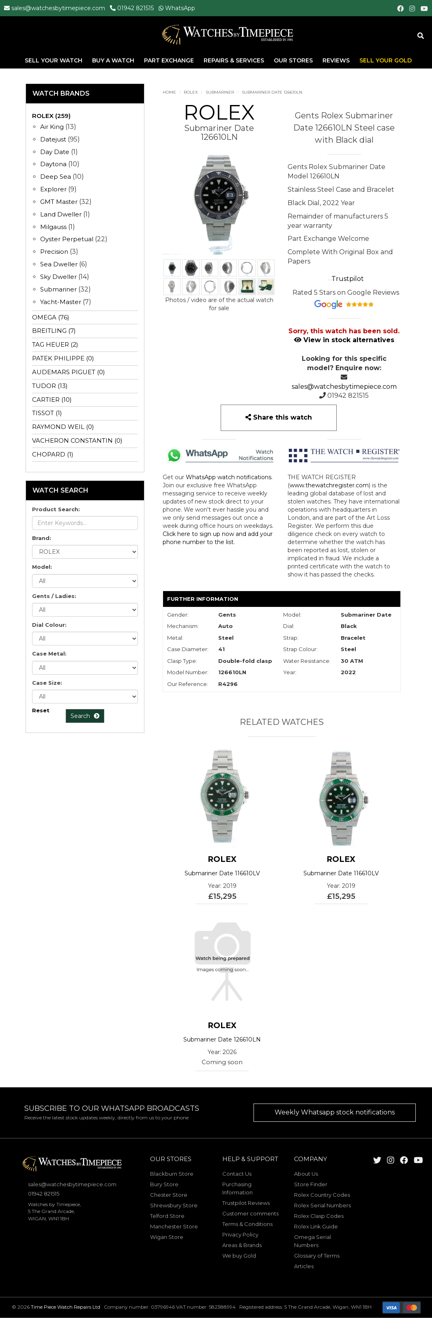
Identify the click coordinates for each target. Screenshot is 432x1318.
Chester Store (168, 1195)
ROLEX (191, 92)
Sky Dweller (58, 277)
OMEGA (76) (50, 317)
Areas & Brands (242, 1245)
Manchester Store (174, 1226)
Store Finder (310, 1184)
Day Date (54, 152)
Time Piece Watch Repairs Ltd (65, 1307)
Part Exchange (170, 60)
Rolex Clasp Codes (319, 1216)
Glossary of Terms (317, 1255)
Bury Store (164, 1184)
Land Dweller (61, 214)
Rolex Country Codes (322, 1195)
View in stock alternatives (344, 340)
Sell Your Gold (385, 60)
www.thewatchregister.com (329, 485)
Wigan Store (166, 1237)
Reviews (336, 60)
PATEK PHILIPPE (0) (63, 358)
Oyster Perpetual (66, 239)
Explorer (53, 189)
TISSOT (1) (47, 413)
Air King (52, 127)
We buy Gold (239, 1255)
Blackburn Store (171, 1173)
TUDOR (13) (50, 386)
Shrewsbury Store (174, 1205)
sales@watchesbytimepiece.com (58, 8)
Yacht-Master (60, 302)
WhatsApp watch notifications (228, 477)
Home (169, 92)
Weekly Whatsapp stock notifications (335, 1112)
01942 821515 (135, 8)
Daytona (53, 164)
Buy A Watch (114, 60)
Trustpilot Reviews (246, 1203)
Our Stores (293, 60)
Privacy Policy (240, 1234)
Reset (40, 710)
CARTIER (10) (52, 399)
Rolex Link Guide (316, 1226)
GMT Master (58, 202)
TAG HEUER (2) (55, 344)
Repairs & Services (235, 60)
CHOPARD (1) (52, 454)
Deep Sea (55, 176)
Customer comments (250, 1213)
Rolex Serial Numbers (322, 1205)
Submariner (220, 92)
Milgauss (53, 227)
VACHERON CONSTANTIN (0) (77, 440)
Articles (304, 1266)
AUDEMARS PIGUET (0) (68, 372)
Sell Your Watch (54, 60)
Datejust (53, 139)
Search (85, 716)
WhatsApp (180, 8)
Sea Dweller (58, 264)
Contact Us (236, 1173)
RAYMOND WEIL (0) (63, 427)
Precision (54, 251)
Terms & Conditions (247, 1224)
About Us (306, 1173)
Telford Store (167, 1216)
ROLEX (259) (51, 116)
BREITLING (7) (54, 330)
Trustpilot (347, 279)
